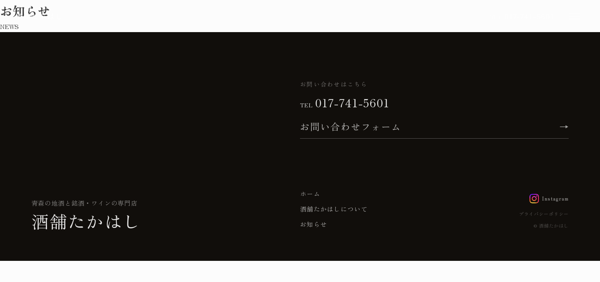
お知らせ (313, 224)
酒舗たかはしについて (334, 208)
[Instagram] (549, 198)
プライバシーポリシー (544, 213)
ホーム (310, 193)
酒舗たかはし (39, 16)
